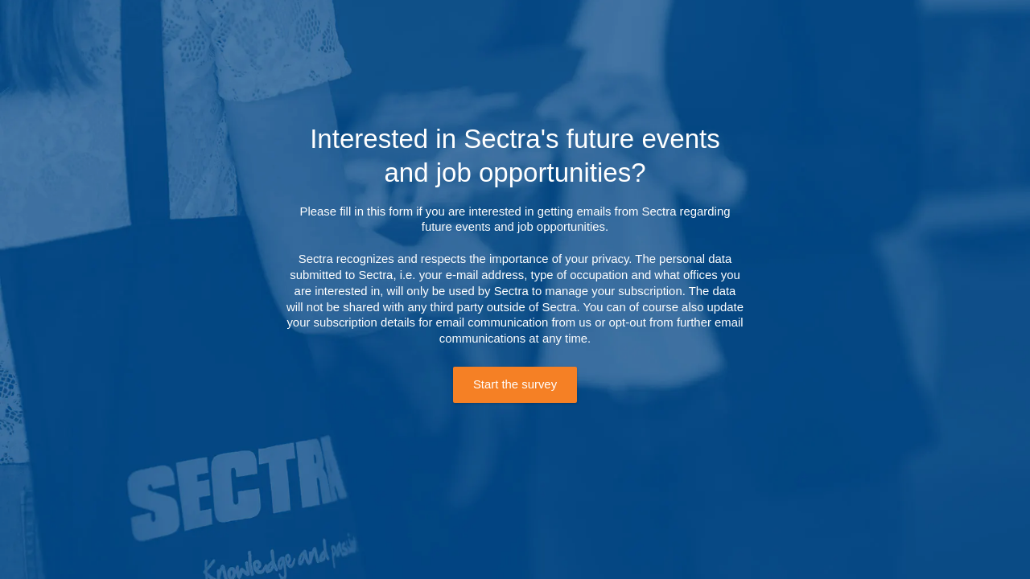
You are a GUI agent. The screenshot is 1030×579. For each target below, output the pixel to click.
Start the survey (515, 384)
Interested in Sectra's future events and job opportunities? (515, 155)
